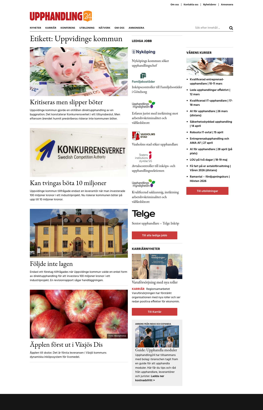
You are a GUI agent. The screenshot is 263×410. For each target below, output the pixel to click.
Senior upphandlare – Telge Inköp (155, 223)
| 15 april (206, 132)
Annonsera (227, 5)
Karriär (50, 28)
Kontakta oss (191, 5)
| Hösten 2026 (210, 178)
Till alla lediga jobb (154, 235)
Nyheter (35, 28)
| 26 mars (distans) (209, 113)
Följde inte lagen (51, 263)
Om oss (175, 5)
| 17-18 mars (211, 102)
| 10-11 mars (207, 81)
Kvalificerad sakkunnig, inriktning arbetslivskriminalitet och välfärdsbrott (155, 197)
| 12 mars (210, 92)
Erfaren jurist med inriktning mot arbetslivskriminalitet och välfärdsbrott (155, 118)
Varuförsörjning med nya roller (155, 282)
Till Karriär (154, 312)
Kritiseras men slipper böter (66, 101)
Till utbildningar (207, 191)
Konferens (68, 28)
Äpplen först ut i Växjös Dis (66, 344)
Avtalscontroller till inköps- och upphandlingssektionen (153, 168)
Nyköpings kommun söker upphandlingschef (150, 63)
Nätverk (104, 28)
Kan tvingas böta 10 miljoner (68, 182)
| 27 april (209, 140)
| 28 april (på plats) (211, 151)
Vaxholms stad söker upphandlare (155, 144)
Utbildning (86, 28)
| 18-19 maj (208, 159)
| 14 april (211, 124)
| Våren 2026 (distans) (210, 168)
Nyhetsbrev (209, 5)
